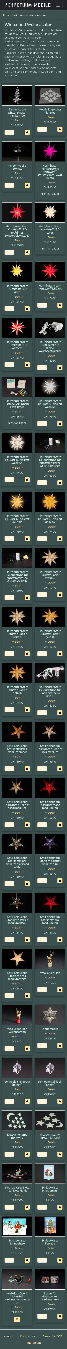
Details (17, 120)
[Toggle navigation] (58, 5)
